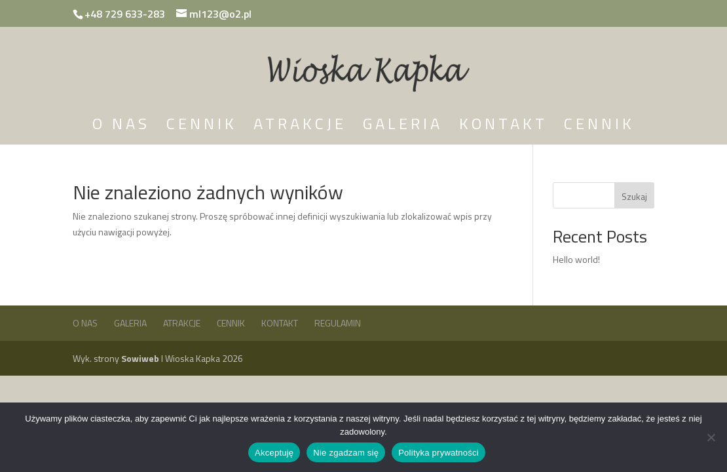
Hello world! (576, 259)
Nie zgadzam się (346, 453)
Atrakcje (299, 127)
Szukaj (634, 196)
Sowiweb (141, 358)
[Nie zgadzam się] (710, 437)
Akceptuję (274, 453)
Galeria (403, 127)
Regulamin (337, 323)
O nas (121, 127)
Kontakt (503, 127)
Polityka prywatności (438, 453)
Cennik (201, 127)
